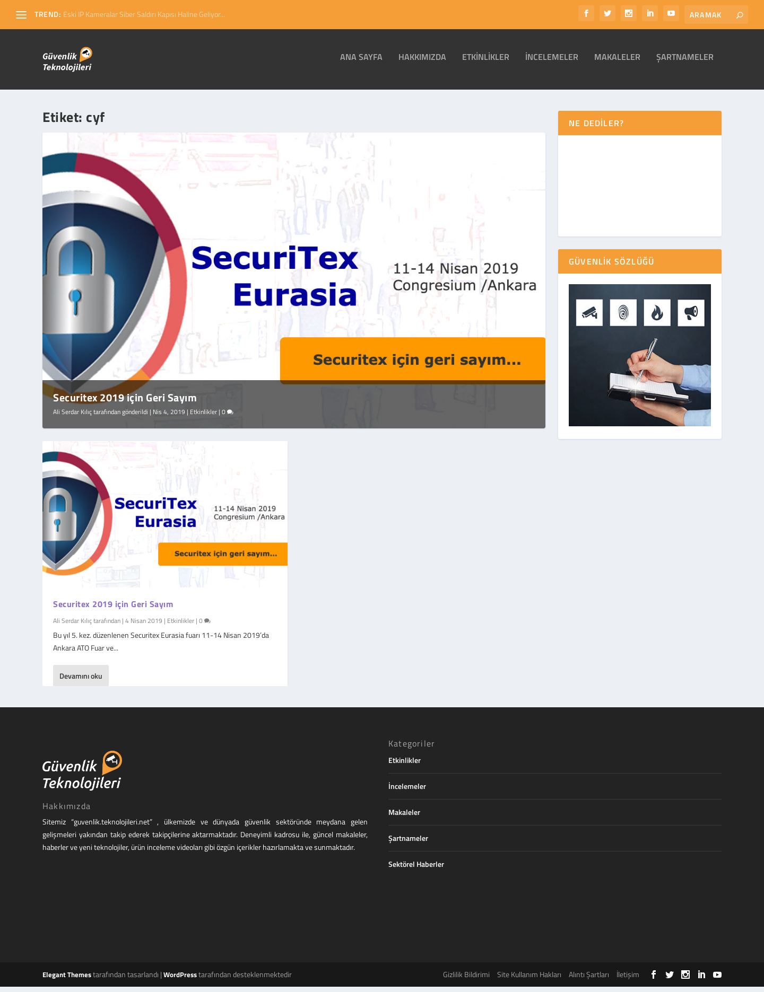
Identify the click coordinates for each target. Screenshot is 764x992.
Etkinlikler (485, 63)
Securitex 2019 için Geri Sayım (125, 402)
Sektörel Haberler (416, 869)
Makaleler (617, 63)
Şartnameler (685, 63)
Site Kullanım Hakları (529, 979)
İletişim (628, 979)
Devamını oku (80, 680)
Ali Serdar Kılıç (72, 417)
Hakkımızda (422, 63)
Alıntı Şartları (589, 979)
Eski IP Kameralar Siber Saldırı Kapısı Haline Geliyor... (144, 14)
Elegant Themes (66, 980)
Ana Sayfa (361, 63)
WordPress (180, 980)
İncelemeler (551, 63)
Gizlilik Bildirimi (466, 979)
